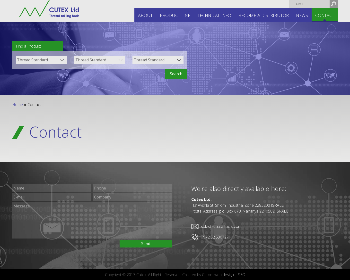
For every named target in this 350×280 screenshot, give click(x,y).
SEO (241, 274)
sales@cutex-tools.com (221, 226)
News (302, 15)
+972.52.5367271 (216, 237)
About (145, 15)
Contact (324, 15)
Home (17, 104)
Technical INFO (214, 15)
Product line (175, 15)
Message (92, 220)
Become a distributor (263, 15)
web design (224, 274)
